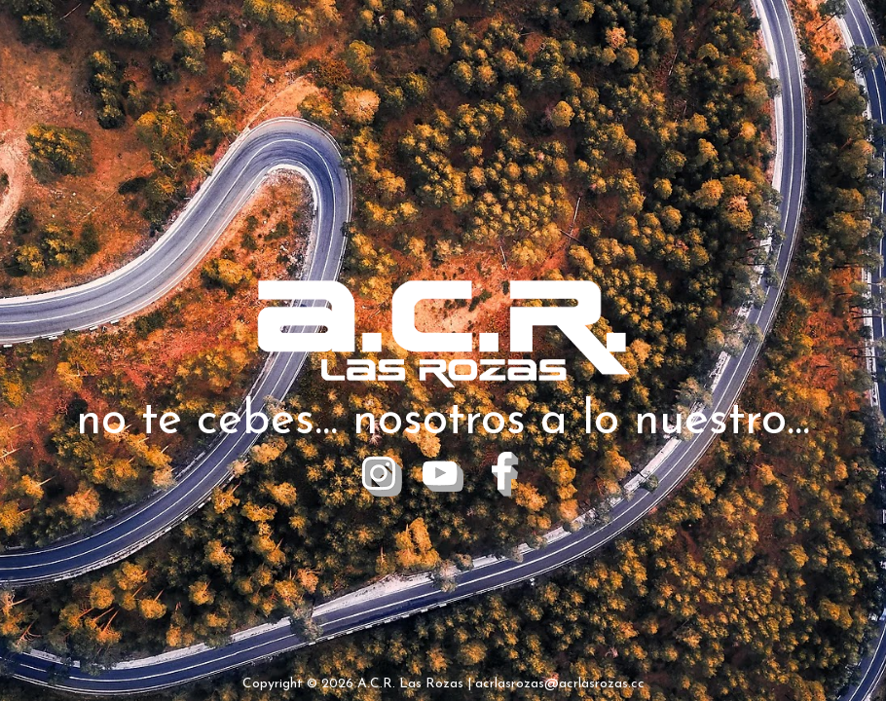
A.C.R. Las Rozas (410, 684)
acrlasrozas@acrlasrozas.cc (560, 684)
